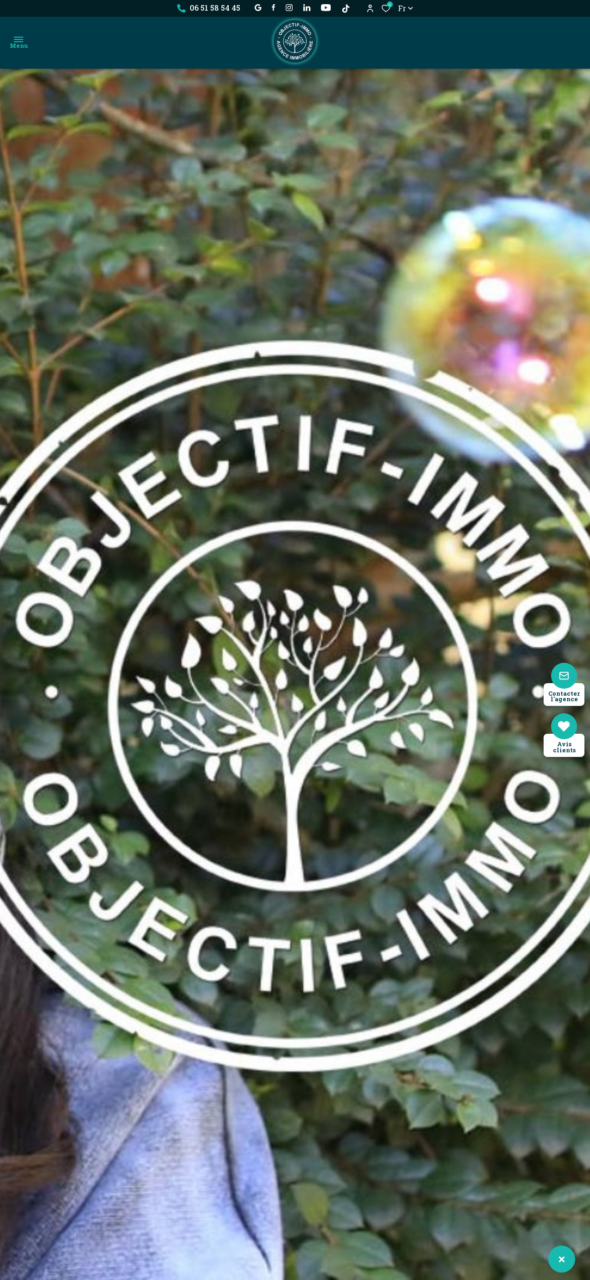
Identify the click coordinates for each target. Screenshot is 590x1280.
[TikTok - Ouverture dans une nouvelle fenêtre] (345, 8)
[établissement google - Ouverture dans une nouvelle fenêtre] (258, 7)
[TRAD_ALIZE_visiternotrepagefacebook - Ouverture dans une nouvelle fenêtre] (273, 7)
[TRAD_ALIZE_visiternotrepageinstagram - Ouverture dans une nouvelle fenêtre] (289, 7)
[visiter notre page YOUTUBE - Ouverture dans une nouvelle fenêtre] (326, 7)
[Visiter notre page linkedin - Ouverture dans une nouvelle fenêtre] (307, 7)
